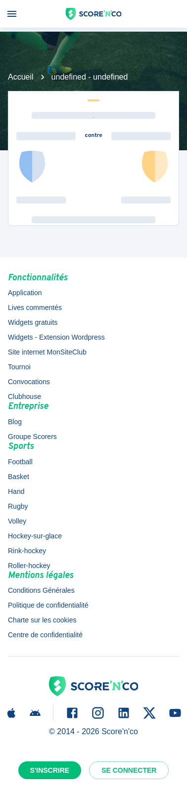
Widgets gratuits (32, 322)
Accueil (21, 77)
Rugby (18, 506)
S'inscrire (50, 770)
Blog (15, 422)
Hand (16, 491)
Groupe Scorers (32, 437)
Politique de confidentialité (48, 605)
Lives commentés (35, 307)
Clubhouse (24, 396)
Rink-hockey (27, 551)
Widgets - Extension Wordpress (56, 337)
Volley (17, 521)
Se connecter (128, 770)
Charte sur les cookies (42, 620)
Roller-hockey (29, 566)
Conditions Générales (41, 590)
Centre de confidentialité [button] (45, 635)
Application (25, 293)
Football (20, 462)
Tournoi (19, 367)
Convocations (29, 382)
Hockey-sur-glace (35, 536)
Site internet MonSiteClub (47, 352)
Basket (18, 477)
